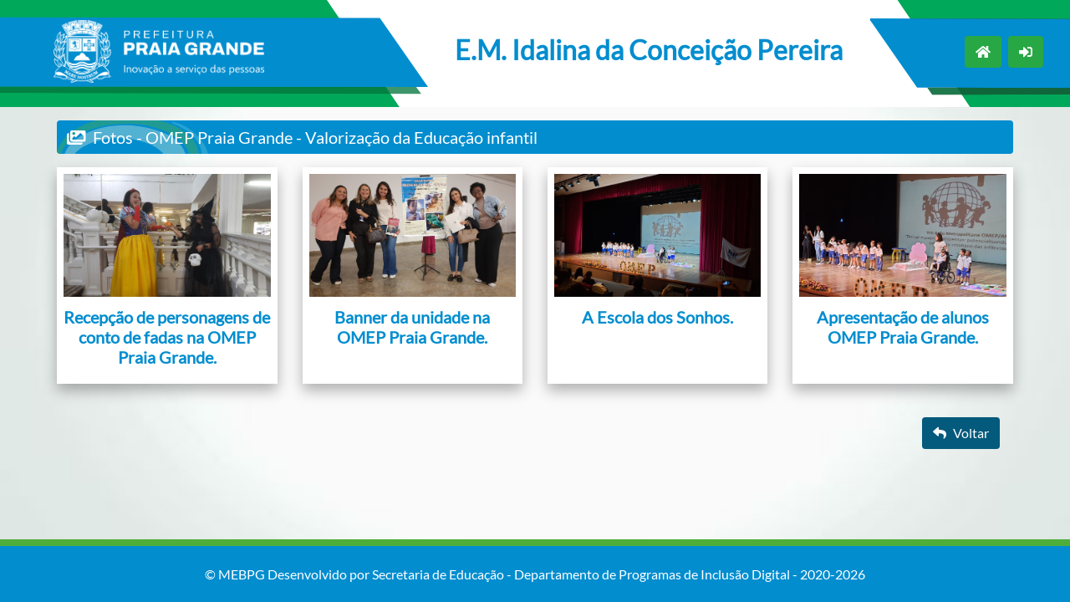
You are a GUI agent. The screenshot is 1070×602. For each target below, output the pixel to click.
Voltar (961, 433)
